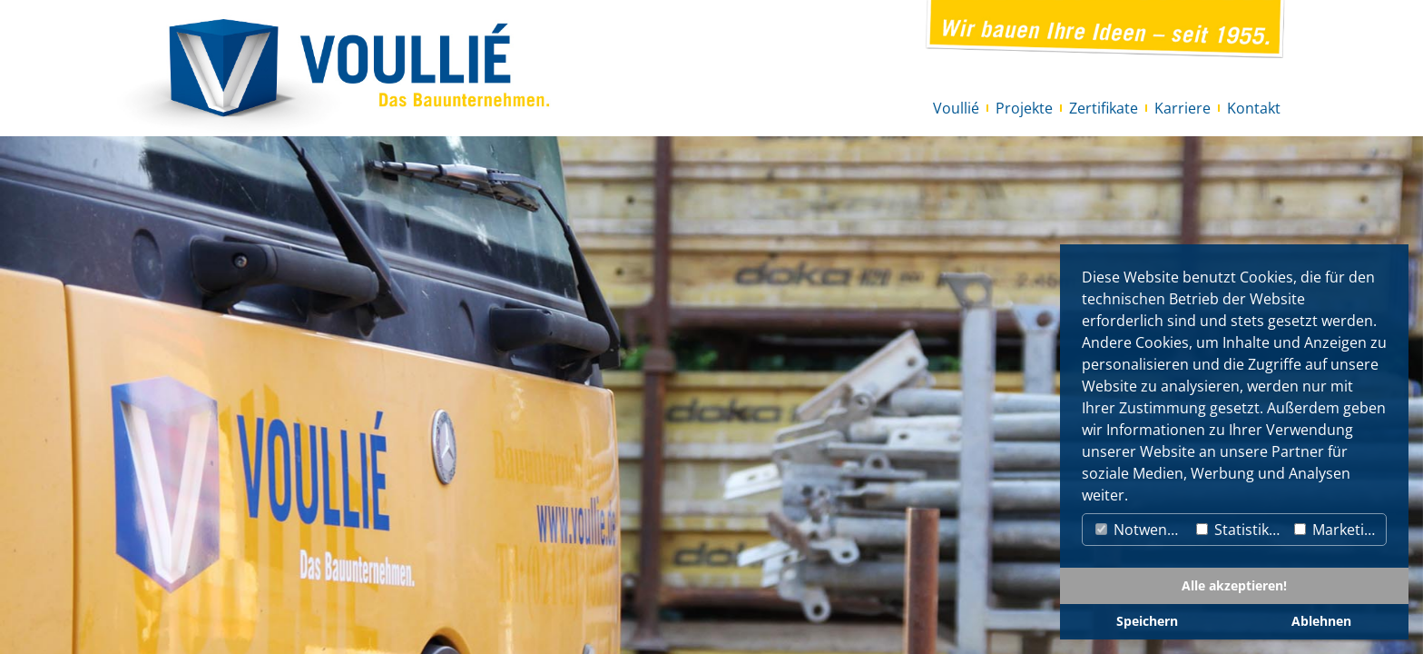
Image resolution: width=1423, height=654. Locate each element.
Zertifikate (1103, 108)
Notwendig (1141, 530)
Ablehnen (1321, 620)
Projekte (1024, 108)
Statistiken (1241, 530)
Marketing (1337, 530)
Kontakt (1254, 108)
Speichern (1147, 620)
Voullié (956, 108)
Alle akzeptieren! (1234, 585)
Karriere (1182, 108)
